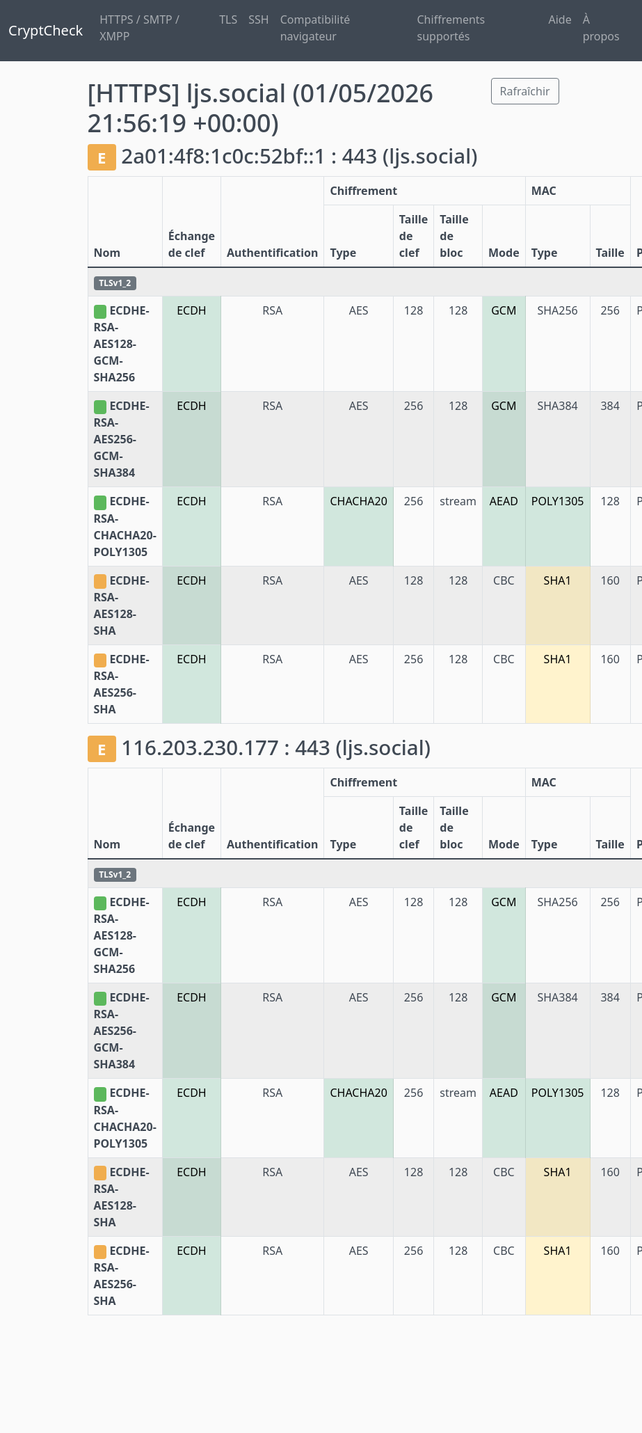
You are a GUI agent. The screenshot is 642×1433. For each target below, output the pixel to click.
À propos (601, 28)
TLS (228, 19)
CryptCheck (45, 30)
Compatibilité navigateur (315, 28)
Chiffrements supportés (451, 28)
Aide (560, 19)
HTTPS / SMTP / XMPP (139, 28)
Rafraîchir (525, 91)
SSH (258, 19)
